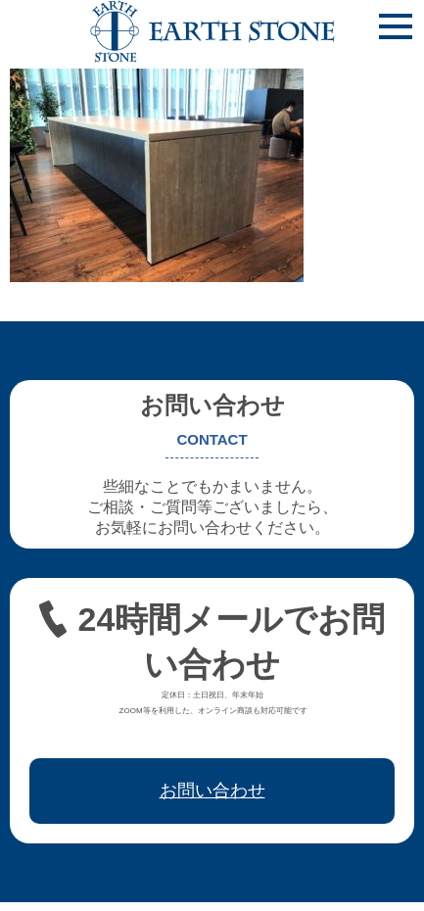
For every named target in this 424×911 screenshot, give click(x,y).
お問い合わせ (212, 790)
